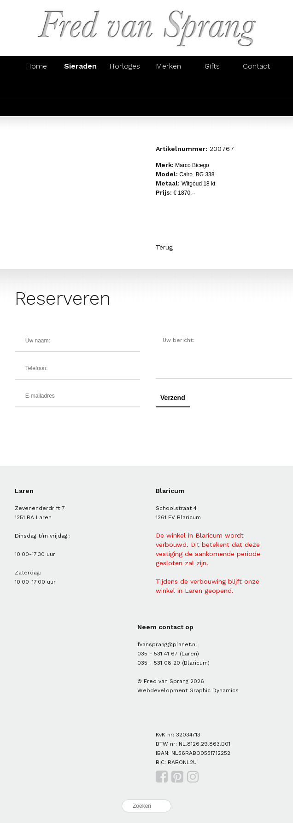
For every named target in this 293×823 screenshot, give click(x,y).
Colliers (168, 85)
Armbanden (125, 85)
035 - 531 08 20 (158, 663)
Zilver (80, 106)
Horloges (124, 66)
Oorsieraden (80, 85)
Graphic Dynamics (214, 690)
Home (36, 66)
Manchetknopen (261, 85)
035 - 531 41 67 (157, 653)
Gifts (212, 66)
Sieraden (80, 66)
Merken (168, 66)
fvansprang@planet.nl (167, 644)
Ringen (36, 85)
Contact (256, 66)
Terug (164, 247)
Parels (124, 106)
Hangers (212, 85)
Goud (36, 106)
